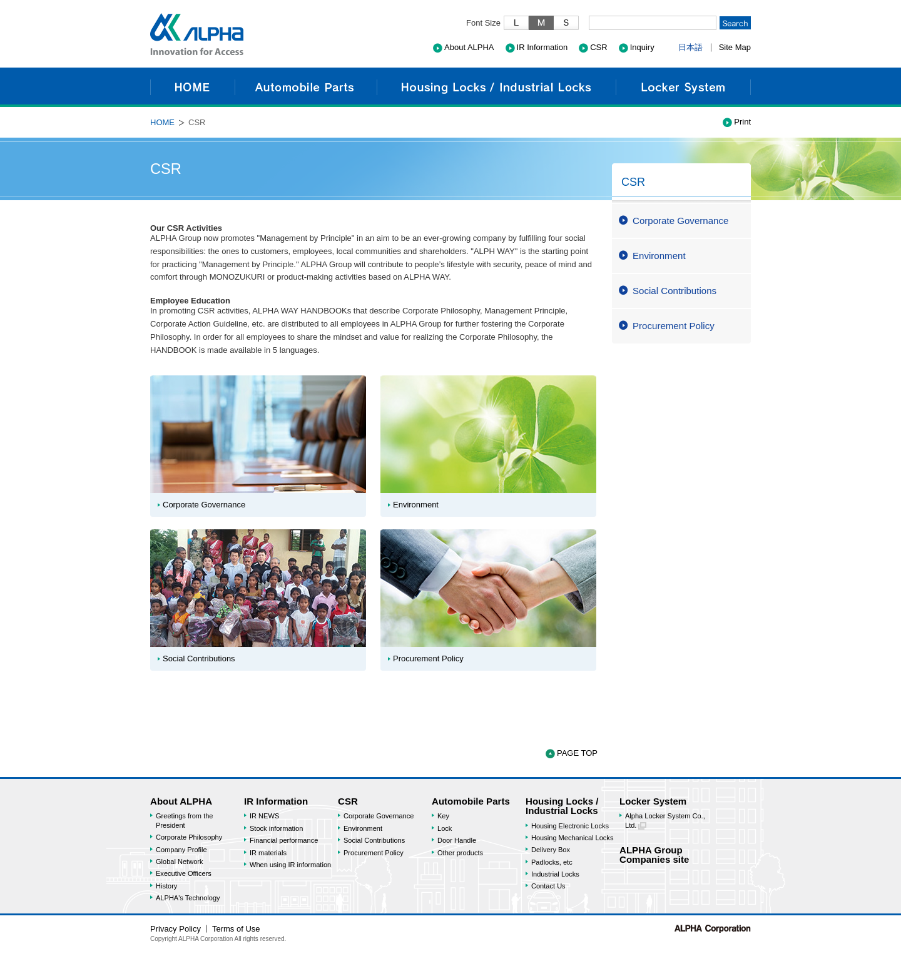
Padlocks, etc (552, 862)
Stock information (276, 828)
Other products (460, 853)
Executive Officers (183, 873)
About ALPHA (469, 47)
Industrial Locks (555, 874)
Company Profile (181, 849)
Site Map (735, 47)
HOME (192, 87)
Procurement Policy (674, 325)
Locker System (683, 87)
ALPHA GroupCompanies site (654, 855)
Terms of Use (236, 928)
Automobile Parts (306, 87)
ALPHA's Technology (188, 898)
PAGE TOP (577, 753)
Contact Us (548, 886)
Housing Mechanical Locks (572, 838)
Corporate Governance (680, 220)
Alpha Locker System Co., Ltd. (665, 820)
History (166, 886)
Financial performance (284, 840)
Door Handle (456, 840)
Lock (444, 828)
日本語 (690, 47)
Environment (659, 255)
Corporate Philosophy (189, 837)
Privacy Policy (175, 928)
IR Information (542, 47)
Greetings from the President (184, 820)
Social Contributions (674, 290)
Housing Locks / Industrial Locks (496, 87)
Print (742, 121)
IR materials (268, 853)
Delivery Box (550, 849)
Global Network (179, 861)
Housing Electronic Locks (570, 826)
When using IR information (290, 864)
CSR (598, 47)
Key (443, 816)
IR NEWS (264, 816)
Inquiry (642, 47)
